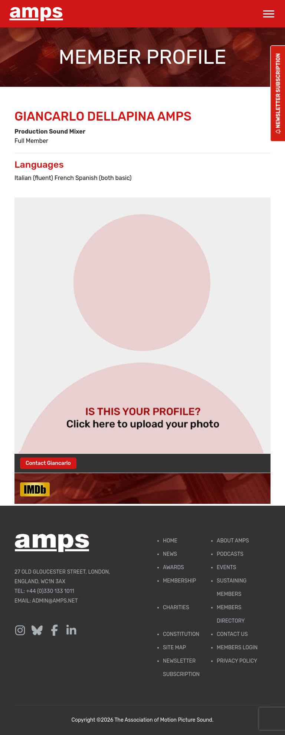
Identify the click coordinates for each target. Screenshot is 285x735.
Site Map (174, 647)
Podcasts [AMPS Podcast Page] (230, 554)
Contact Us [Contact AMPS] (232, 634)
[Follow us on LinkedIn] (71, 630)
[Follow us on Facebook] (54, 630)
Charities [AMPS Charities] (176, 607)
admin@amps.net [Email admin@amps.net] (55, 601)
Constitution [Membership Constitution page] (181, 634)
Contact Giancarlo (48, 463)
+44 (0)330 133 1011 (50, 591)
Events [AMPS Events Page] (226, 567)
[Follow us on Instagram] (20, 630)
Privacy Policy (237, 661)
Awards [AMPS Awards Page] (173, 567)
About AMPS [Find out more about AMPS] (233, 541)
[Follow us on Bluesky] (37, 630)
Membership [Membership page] (179, 581)
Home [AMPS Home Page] (170, 541)
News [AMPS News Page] (170, 554)
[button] (268, 12)
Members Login (237, 647)
